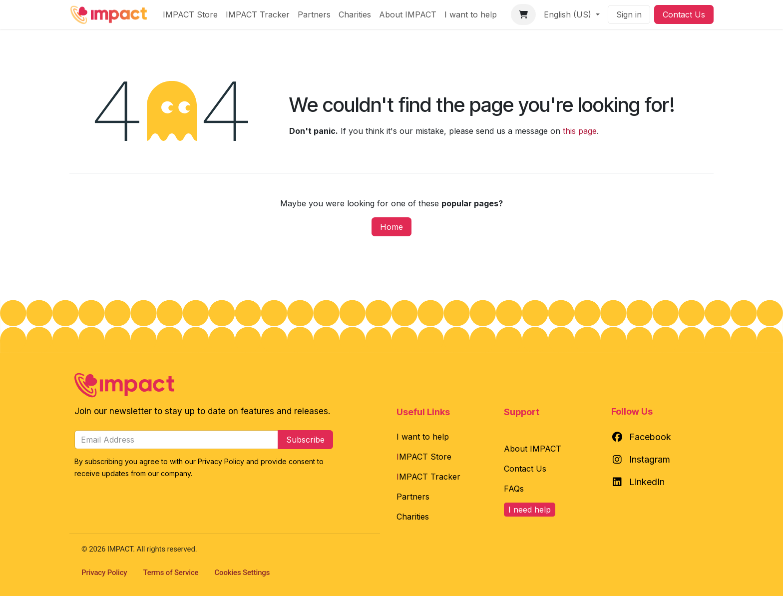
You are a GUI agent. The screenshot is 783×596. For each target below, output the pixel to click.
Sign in (629, 14)
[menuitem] (190, 14)
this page (580, 131)
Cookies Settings (242, 572)
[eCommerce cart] (523, 14)
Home (391, 227)
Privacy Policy (104, 572)
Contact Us (684, 14)
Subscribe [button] (305, 440)
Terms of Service (171, 572)
